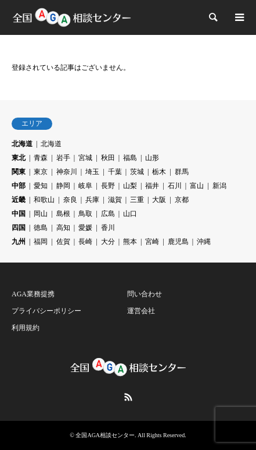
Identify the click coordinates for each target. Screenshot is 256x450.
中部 (19, 186)
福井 (152, 186)
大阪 (159, 200)
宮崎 (152, 242)
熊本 (130, 242)
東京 (41, 172)
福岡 (41, 242)
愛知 (41, 186)
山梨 (130, 186)
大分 (108, 242)
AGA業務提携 (33, 294)
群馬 (182, 172)
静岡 (63, 186)
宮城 (85, 158)
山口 (130, 214)
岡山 (41, 214)
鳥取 (85, 214)
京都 (182, 200)
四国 (19, 228)
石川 (175, 186)
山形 (152, 158)
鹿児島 (178, 242)
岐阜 (85, 186)
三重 (137, 200)
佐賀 (63, 242)
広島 (108, 214)
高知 (63, 228)
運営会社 (141, 311)
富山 (197, 186)
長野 (108, 186)
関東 (19, 172)
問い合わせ (144, 294)
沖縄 (204, 242)
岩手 (63, 158)
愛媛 (85, 228)
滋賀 (115, 200)
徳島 (41, 228)
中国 (19, 214)
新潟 (219, 186)
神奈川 (66, 172)
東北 (19, 158)
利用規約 (25, 328)
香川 (108, 228)
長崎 (85, 242)
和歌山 (44, 200)
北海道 (22, 144)
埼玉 (92, 172)
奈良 (70, 200)
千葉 (115, 172)
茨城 (137, 172)
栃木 (159, 172)
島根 (63, 214)
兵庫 (92, 200)
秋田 (108, 158)
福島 (130, 158)
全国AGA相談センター (105, 435)
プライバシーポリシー (46, 311)
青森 (41, 158)
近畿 (19, 200)
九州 (19, 242)
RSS (128, 397)
